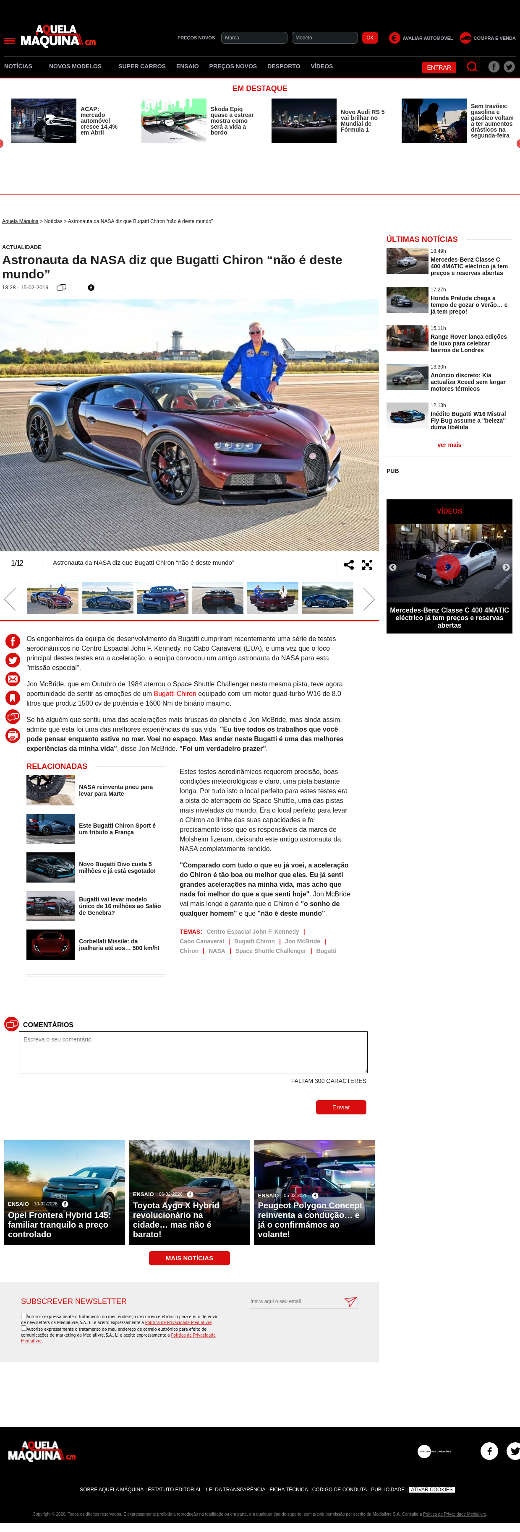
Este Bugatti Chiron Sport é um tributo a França (117, 829)
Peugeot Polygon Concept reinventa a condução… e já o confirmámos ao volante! (310, 1220)
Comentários (48, 1024)
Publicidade (388, 1490)
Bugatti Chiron (175, 693)
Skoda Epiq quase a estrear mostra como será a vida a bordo (232, 121)
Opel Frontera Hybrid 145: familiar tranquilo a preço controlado (59, 1224)
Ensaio (187, 66)
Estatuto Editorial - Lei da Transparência (206, 1490)
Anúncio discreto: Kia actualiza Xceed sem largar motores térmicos (468, 382)
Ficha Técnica (289, 1490)
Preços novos (233, 66)
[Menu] (9, 41)
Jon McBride (302, 941)
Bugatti (326, 951)
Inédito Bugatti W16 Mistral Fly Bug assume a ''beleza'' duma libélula (468, 420)
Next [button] (356, 426)
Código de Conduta (339, 1490)
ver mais (450, 444)
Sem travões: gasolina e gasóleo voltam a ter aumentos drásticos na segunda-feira (492, 121)
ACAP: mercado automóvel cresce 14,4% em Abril (99, 121)
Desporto (283, 66)
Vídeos (322, 66)
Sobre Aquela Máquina (112, 1490)
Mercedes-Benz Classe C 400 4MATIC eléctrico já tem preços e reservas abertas (469, 266)
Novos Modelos (78, 66)
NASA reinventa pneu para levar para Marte (116, 790)
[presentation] (294, 1329)
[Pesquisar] (472, 67)
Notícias (21, 66)
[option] (68, 121)
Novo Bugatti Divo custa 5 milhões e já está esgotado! (117, 867)
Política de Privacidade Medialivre (178, 1322)
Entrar (439, 67)
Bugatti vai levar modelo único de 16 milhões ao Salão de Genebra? (120, 906)
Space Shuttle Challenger (270, 951)
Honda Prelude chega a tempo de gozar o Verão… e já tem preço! (469, 305)
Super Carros (142, 66)
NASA (217, 951)
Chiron (189, 951)
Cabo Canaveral (202, 941)
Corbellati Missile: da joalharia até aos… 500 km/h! (119, 944)
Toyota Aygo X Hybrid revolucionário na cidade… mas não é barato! (176, 1220)
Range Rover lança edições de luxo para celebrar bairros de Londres (469, 343)
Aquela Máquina (20, 221)
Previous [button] (23, 426)
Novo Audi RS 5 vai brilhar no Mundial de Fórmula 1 (363, 121)
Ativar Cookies (432, 1490)
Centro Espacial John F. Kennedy (252, 932)
